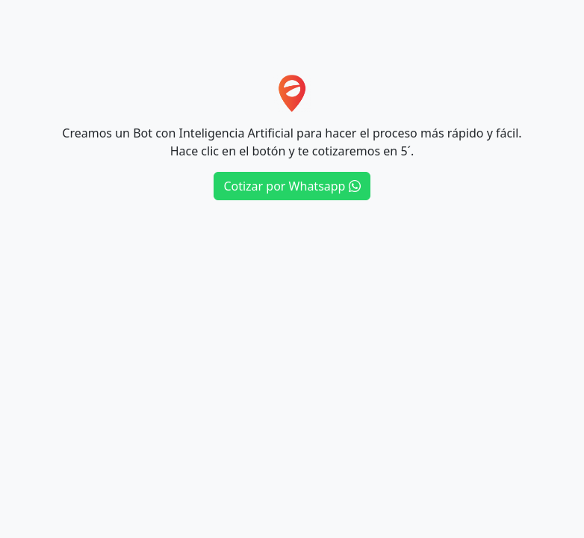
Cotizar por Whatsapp (291, 186)
